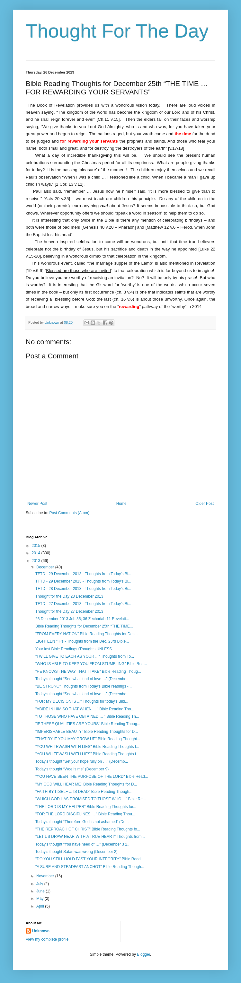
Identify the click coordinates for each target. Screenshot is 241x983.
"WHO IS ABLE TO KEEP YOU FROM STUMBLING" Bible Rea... (91, 664)
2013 (36, 560)
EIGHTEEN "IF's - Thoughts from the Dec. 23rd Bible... (82, 641)
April (40, 906)
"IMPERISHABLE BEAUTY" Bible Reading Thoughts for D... (86, 731)
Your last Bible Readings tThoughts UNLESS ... (75, 649)
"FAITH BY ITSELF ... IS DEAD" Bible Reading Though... (83, 791)
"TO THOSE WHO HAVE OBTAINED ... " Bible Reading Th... (87, 716)
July (40, 884)
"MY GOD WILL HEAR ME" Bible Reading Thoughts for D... (86, 784)
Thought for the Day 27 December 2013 (69, 611)
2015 (36, 545)
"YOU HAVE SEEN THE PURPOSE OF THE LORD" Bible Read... (91, 776)
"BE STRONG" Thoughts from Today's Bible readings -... (83, 686)
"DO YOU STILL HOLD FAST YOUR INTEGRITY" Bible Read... (89, 859)
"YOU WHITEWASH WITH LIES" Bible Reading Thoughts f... (87, 746)
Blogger (143, 954)
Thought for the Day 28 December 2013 (69, 596)
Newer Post (37, 503)
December (45, 567)
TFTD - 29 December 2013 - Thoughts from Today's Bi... (83, 574)
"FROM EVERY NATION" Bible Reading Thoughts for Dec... (86, 634)
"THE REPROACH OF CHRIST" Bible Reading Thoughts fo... (87, 829)
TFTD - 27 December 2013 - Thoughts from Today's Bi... (83, 603)
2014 (36, 553)
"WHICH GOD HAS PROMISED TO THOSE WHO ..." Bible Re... (90, 799)
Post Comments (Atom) (69, 513)
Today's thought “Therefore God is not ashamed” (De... (82, 822)
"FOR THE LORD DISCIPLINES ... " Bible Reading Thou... (85, 814)
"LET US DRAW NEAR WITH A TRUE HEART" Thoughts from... (90, 836)
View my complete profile (47, 939)
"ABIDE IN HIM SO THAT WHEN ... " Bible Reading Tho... (84, 709)
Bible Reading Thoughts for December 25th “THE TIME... (84, 626)
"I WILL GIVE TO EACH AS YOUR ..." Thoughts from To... (84, 656)
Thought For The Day (117, 31)
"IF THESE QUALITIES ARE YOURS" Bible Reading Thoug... (87, 724)
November (45, 876)
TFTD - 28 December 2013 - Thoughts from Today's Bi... (83, 588)
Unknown (40, 931)
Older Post (204, 503)
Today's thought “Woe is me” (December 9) (72, 769)
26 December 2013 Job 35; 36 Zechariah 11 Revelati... (82, 619)
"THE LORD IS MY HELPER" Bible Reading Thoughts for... (85, 806)
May (40, 898)
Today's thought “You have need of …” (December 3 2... (82, 844)
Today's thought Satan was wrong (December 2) (76, 851)
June (41, 891)
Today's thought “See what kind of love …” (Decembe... (82, 679)
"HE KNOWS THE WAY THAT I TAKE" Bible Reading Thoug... (88, 671)
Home (121, 503)
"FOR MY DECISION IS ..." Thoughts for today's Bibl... (81, 701)
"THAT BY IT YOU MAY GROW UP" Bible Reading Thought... (87, 739)
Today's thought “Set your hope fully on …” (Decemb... (81, 761)
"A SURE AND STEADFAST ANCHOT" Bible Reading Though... (89, 867)
